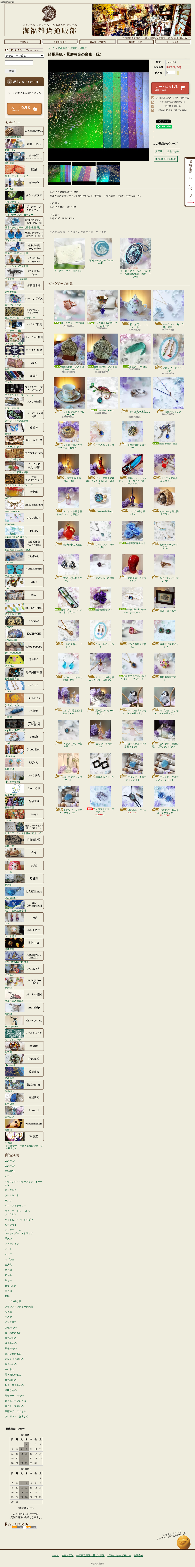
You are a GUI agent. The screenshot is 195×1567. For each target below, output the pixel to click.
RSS (17, 1527)
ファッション (12, 1243)
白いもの (9, 1369)
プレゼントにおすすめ (16, 1416)
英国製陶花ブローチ (165, 667)
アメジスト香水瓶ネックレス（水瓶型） (68, 501)
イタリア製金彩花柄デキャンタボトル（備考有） (100, 469)
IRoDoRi (24, 557)
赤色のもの (11, 1327)
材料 (7, 1296)
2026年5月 (10, 1171)
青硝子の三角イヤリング (68, 568)
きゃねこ (24, 660)
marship (24, 1008)
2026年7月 (10, 1160)
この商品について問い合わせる (172, 97)
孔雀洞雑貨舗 (24, 673)
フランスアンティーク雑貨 (19, 1306)
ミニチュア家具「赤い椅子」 (164, 468)
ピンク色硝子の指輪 (132, 634)
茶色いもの (11, 1364)
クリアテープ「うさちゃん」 (69, 255)
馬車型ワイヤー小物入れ (100, 701)
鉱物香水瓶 (24, 287)
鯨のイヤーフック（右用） (165, 535)
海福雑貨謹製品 (24, 132)
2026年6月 (10, 1166)
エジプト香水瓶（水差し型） (68, 468)
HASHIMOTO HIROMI (24, 957)
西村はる (24, 983)
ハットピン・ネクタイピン (19, 1219)
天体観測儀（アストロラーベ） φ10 (69, 352)
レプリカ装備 (24, 403)
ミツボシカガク (24, 1034)
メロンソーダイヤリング (168, 353)
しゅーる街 (24, 789)
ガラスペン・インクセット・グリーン (68, 600)
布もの (8, 1275)
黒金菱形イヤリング (100, 767)
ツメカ (24, 867)
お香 (24, 364)
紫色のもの (11, 1348)
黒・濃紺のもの (13, 1374)
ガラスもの (11, 1285)
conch (24, 738)
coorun (24, 686)
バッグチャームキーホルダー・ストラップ (19, 1232)
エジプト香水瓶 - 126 (100, 734)
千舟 (24, 854)
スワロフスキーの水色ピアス (68, 667)
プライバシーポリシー (119, 1555)
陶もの (8, 1280)
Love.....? (24, 1112)
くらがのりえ (24, 699)
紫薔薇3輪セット (100, 599)
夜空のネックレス (100, 433)
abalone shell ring (100, 500)
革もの (8, 1290)
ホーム (22, 42)
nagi (24, 918)
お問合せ (135, 42)
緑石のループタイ (132, 799)
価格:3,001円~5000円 (165, 159)
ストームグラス (24, 441)
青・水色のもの (13, 1332)
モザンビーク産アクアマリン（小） (132, 767)
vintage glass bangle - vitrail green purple (132, 600)
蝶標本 (24, 428)
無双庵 (24, 1047)
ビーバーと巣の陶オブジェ (165, 501)
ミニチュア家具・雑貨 (24, 467)
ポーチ (8, 1249)
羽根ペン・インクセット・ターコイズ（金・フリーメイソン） (133, 469)
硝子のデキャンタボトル (68, 767)
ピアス (8, 1176)
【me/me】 (24, 1060)
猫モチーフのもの (14, 1406)
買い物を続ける (172, 106)
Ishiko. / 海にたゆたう (24, 532)
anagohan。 (24, 519)
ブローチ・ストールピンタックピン (18, 1213)
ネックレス (11, 1190)
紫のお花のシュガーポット (135, 309)
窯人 (24, 596)
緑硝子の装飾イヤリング (165, 634)
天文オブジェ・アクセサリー (24, 312)
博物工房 (24, 944)
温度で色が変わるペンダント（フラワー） (132, 666)
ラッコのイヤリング (100, 634)
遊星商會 (24, 1073)
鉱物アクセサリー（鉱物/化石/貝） (24, 222)
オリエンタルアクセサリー (24, 261)
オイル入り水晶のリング (135, 396)
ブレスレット (12, 1195)
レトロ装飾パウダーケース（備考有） (68, 435)
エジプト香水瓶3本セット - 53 (68, 701)
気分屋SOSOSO (24, 648)
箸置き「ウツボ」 (135, 351)
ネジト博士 (24, 931)
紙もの (8, 1270)
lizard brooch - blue (164, 433)
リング (8, 1200)
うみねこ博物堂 (24, 570)
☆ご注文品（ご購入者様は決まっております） (24, 1147)
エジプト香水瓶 (24, 454)
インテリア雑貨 (24, 325)
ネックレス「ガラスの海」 (100, 535)
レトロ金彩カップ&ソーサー (69, 396)
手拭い (8, 1238)
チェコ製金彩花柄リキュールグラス (102, 308)
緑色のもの (11, 1343)
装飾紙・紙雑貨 (78, 48)
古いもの (24, 184)
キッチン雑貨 (24, 351)
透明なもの (11, 1390)
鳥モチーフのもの (14, 1395)
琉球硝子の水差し (68, 533)
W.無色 (24, 1137)
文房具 (24, 377)
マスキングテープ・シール (24, 390)
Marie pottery (24, 1021)
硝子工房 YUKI (24, 609)
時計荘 (24, 880)
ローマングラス (24, 300)
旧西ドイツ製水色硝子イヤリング (165, 800)
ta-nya (24, 815)
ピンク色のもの (13, 1353)
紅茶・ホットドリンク (24, 171)
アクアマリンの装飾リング (68, 734)
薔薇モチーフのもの (15, 1411)
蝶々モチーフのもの (15, 1400)
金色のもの (11, 1380)
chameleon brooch (102, 394)
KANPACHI (24, 635)
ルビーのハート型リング (165, 568)
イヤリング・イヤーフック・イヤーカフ (23, 1183)
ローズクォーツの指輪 (69, 307)
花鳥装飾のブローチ (132, 435)
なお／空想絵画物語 (24, 905)
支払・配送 (68, 1555)
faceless (24, 1124)
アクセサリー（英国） (24, 274)
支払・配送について (60, 42)
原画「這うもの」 (165, 599)
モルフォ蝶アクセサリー (24, 248)
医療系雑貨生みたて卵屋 (24, 544)
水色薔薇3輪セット (133, 533)
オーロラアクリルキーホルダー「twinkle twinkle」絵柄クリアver (135, 258)
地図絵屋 (24, 841)
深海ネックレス (168, 395)
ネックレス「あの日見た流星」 (168, 309)
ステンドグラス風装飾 (24, 416)
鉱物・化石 (24, 145)
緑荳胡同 (24, 1099)
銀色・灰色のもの (14, 1385)
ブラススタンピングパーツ (24, 480)
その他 (8, 1317)
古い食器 (24, 158)
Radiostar (24, 1086)
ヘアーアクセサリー (15, 1206)
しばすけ (24, 764)
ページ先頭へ (184, 1544)
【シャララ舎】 (24, 776)
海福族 (8, 1311)
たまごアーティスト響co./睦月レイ (24, 828)
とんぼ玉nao (24, 892)
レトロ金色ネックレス (68, 634)
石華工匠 (24, 802)
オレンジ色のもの (14, 1359)
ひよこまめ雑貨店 (24, 996)
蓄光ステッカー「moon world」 (101, 251)
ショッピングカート (173, 42)
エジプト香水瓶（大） (132, 501)
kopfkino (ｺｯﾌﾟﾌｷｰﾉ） (24, 725)
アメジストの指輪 (100, 566)
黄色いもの (11, 1338)
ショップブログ (97, 42)
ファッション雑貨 (24, 338)
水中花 (24, 493)
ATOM (31, 1527)
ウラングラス (24, 196)
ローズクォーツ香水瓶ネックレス (132, 734)
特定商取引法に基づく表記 (173, 110)
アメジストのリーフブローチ (100, 800)
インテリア (11, 1322)
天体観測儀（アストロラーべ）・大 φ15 (102, 352)
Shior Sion (24, 751)
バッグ (8, 1254)
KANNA (24, 622)
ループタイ (11, 1224)
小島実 (24, 712)
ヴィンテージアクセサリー (24, 209)
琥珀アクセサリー (24, 235)
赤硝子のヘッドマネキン (132, 568)
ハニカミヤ (24, 970)
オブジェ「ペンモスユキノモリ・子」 (132, 701)
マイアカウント (23, 50)
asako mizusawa (24, 506)
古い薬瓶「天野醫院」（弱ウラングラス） (165, 734)
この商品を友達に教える (172, 102)
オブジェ (9, 1259)
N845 (24, 583)
